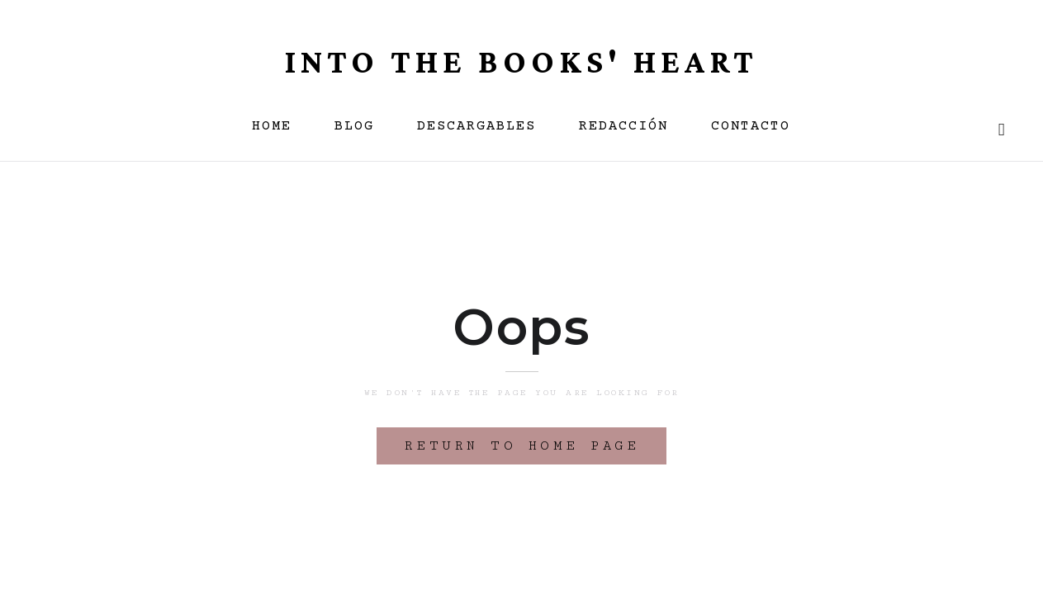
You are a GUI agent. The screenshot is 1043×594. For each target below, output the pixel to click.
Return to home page (522, 446)
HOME (272, 126)
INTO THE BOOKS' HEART (521, 61)
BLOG (354, 126)
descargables (476, 126)
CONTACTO (750, 126)
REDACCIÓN (623, 126)
